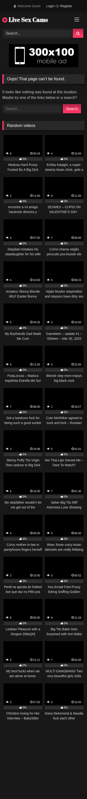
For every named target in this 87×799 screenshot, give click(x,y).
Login (50, 6)
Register (66, 6)
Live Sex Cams (25, 20)
